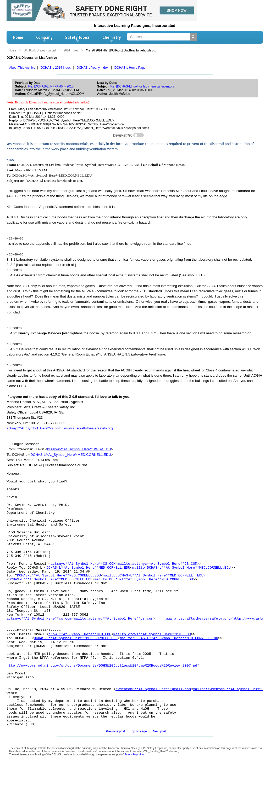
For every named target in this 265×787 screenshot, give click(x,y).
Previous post (115, 731)
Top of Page (138, 731)
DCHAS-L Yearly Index (92, 67)
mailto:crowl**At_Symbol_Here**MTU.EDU (152, 634)
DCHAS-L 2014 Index (56, 67)
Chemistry (111, 38)
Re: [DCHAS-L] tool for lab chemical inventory (142, 86)
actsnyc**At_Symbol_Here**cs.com (34, 428)
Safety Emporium (134, 754)
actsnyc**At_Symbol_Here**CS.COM (83, 564)
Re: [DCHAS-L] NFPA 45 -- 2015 (51, 86)
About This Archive (22, 67)
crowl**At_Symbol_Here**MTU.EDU (79, 634)
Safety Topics (77, 38)
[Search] (193, 37)
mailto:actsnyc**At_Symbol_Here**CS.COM (157, 564)
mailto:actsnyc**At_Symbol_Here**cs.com (113, 619)
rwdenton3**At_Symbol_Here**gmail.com (153, 689)
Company (44, 38)
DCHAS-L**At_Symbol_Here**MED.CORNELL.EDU (70, 455)
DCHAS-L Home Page (130, 67)
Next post (159, 731)
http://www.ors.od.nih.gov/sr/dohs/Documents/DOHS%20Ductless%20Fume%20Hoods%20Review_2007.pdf (103, 666)
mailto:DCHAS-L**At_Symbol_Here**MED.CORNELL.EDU (181, 568)
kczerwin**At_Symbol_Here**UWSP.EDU (79, 449)
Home (18, 37)
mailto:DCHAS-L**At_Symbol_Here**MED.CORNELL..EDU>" (155, 576)
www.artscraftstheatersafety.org (88, 428)
